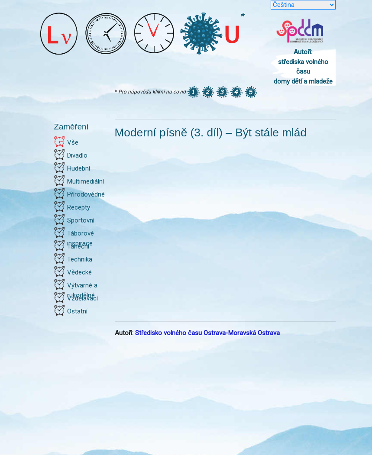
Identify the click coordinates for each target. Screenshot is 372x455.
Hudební (78, 168)
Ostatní (77, 311)
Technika (79, 259)
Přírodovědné (86, 194)
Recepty (78, 207)
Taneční (78, 246)
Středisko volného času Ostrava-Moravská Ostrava (207, 333)
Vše (72, 142)
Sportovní (80, 220)
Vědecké (79, 272)
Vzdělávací (82, 298)
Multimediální (85, 181)
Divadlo (77, 155)
